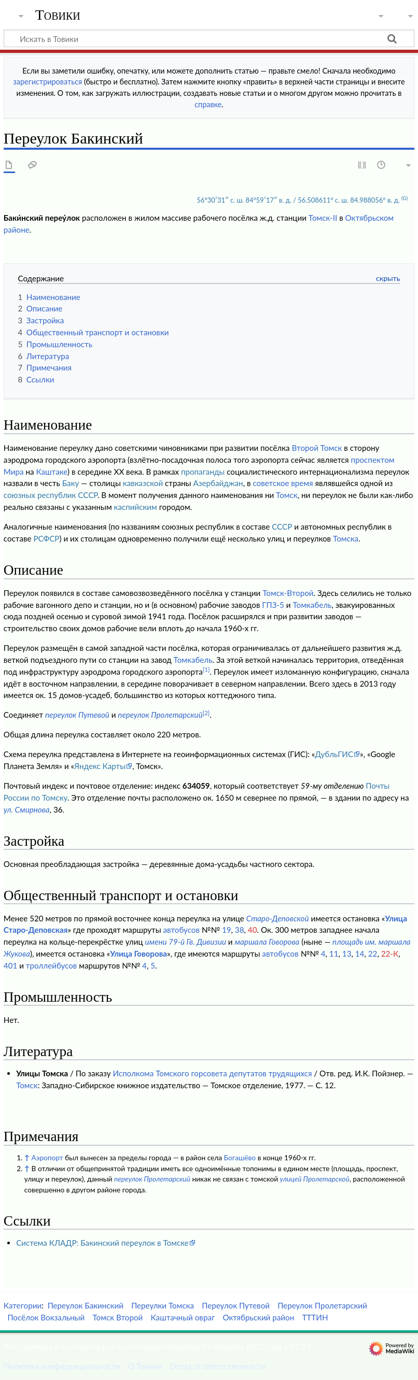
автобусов (181, 929)
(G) (404, 198)
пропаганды (203, 471)
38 (239, 929)
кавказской (143, 483)
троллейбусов (51, 965)
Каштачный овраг (183, 1317)
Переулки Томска (162, 1305)
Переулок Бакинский (85, 1305)
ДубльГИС (334, 754)
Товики (57, 15)
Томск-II (323, 217)
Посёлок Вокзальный (46, 1317)
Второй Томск (317, 447)
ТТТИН (315, 1317)
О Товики (145, 1366)
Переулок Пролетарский (322, 1305)
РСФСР (46, 538)
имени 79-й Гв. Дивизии (185, 941)
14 (360, 953)
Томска (345, 538)
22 (373, 953)
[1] (206, 669)
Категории (22, 1305)
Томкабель (311, 604)
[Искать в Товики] (209, 38)
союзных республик (40, 495)
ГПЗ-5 (273, 604)
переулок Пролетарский (160, 714)
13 (347, 953)
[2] (206, 712)
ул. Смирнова (27, 809)
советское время (283, 483)
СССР (87, 495)
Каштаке (51, 471)
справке (207, 104)
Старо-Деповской (277, 918)
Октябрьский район (258, 1317)
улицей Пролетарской (315, 1178)
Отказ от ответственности (217, 1366)
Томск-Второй (287, 592)
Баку (70, 483)
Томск (287, 495)
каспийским (135, 506)
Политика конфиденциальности (62, 1366)
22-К (389, 953)
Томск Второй (117, 1317)
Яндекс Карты (100, 766)
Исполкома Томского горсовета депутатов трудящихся (212, 1073)
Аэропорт (47, 1157)
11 (334, 953)
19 (226, 929)
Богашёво (240, 1157)
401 (10, 965)
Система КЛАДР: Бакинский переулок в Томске (102, 1242)
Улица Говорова (138, 953)
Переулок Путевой (236, 1305)
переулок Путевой (77, 714)
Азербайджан (218, 483)
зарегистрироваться (47, 81)
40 (252, 929)
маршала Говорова (267, 941)
